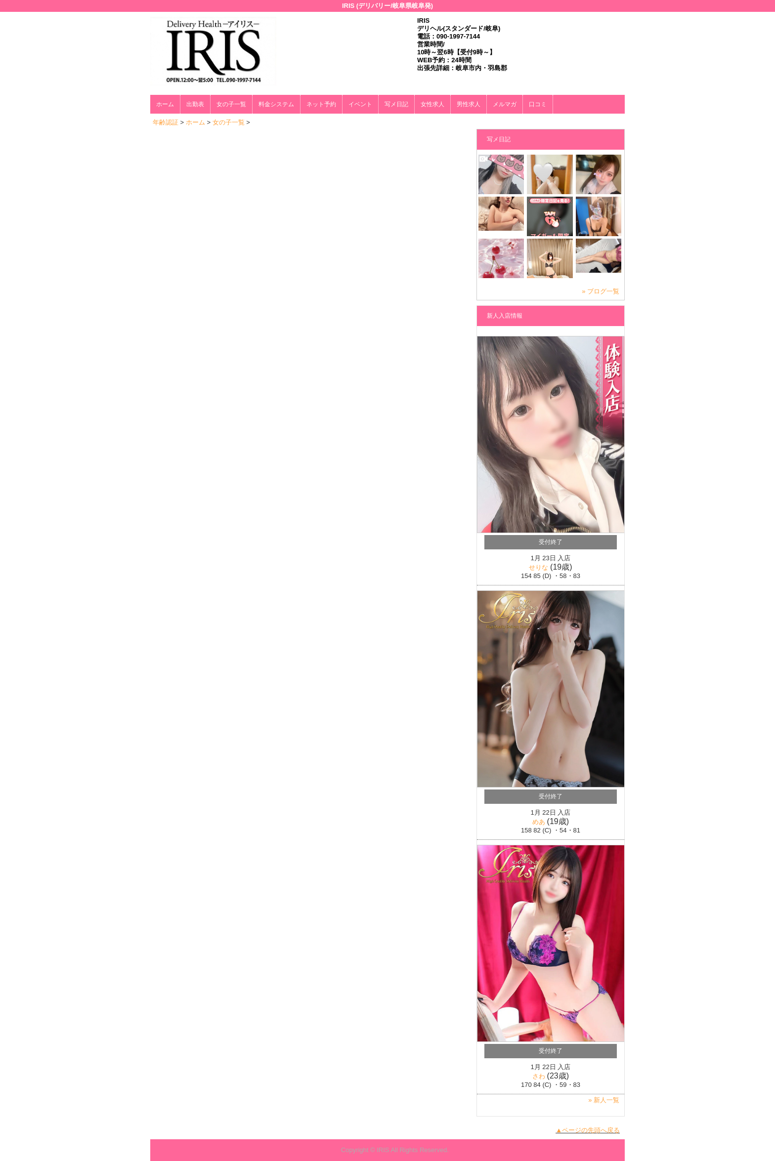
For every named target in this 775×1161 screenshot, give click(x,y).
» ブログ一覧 (600, 291)
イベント (360, 104)
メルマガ (505, 104)
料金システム (276, 104)
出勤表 (195, 104)
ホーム (165, 104)
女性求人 (432, 104)
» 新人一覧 (603, 1100)
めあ (538, 822)
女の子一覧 (231, 104)
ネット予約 (321, 104)
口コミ (538, 104)
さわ (538, 1076)
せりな (538, 567)
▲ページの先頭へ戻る (588, 1130)
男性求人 (468, 104)
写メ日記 (396, 104)
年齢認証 (165, 122)
